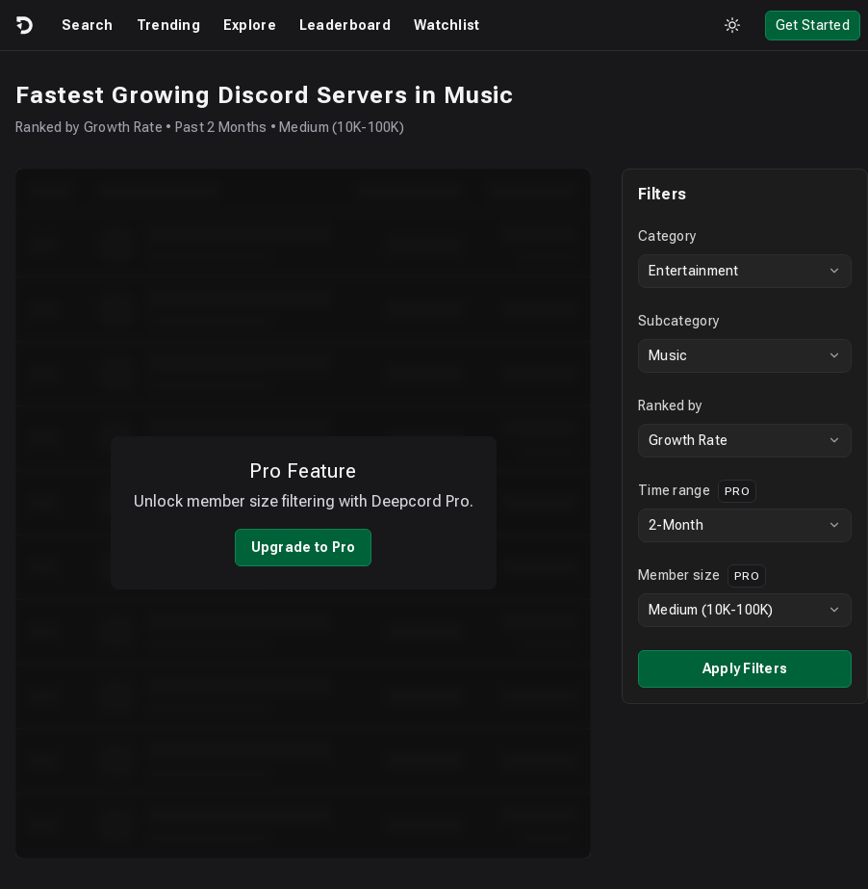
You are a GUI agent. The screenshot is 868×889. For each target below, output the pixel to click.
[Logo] (23, 25)
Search (88, 25)
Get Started (813, 25)
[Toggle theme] (732, 25)
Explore (249, 25)
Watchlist (447, 25)
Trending (168, 25)
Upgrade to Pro (295, 534)
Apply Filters (730, 668)
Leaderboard (345, 25)
